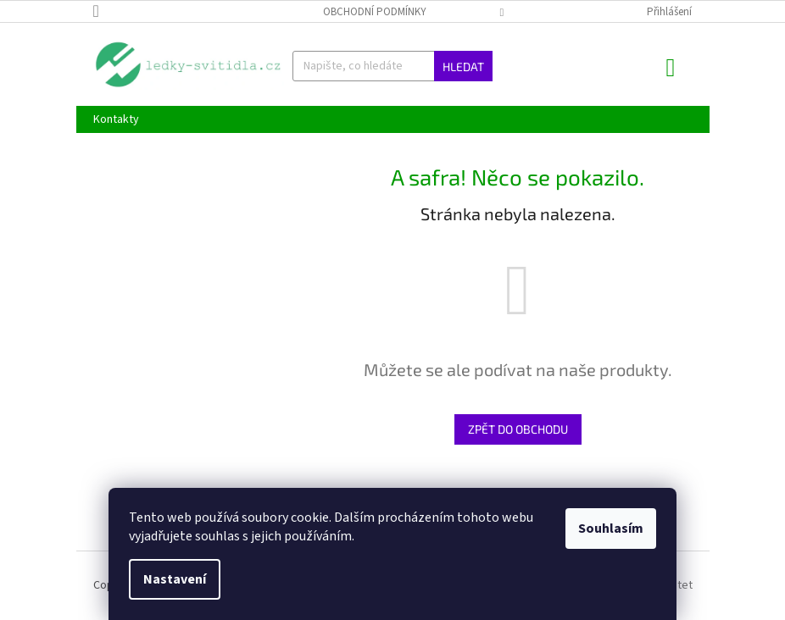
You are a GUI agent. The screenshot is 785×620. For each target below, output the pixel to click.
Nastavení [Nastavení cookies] (174, 579)
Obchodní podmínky (374, 11)
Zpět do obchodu (518, 429)
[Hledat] (392, 66)
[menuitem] (116, 119)
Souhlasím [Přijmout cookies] (610, 528)
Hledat (463, 66)
